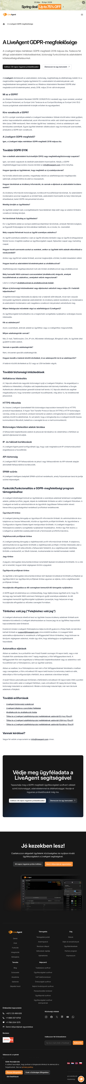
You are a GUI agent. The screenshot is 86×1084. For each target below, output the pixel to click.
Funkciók (15, 948)
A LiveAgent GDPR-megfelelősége (20, 24)
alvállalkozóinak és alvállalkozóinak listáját (35, 283)
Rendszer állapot (43, 946)
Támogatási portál (43, 937)
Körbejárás (15, 957)
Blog (15, 968)
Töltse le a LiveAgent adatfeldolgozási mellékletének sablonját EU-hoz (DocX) (39, 716)
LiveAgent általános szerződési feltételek (23, 708)
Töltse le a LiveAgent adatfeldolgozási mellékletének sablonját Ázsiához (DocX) (40, 724)
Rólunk (70, 937)
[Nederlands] (72, 1063)
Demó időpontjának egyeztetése (58, 864)
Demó (15, 938)
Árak (15, 943)
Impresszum (70, 955)
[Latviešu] (68, 1063)
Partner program (71, 951)
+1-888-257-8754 (13, 1018)
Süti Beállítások (13, 1076)
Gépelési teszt (15, 986)
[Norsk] (76, 1063)
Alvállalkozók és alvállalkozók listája (21, 712)
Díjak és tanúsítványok (71, 942)
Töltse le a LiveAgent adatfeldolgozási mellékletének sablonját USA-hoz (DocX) (39, 720)
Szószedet (15, 972)
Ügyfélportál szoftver (43, 995)
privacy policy (27, 1067)
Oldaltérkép (71, 1079)
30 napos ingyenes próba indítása (28, 864)
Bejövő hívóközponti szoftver (43, 986)
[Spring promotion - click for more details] (43, 5)
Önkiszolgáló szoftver (43, 982)
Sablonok (15, 982)
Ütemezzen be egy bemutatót (57, 67)
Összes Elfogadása (14, 1072)
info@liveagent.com (51, 165)
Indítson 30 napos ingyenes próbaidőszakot (21, 67)
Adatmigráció (43, 942)
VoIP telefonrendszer (43, 977)
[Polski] (80, 1063)
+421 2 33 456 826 (14, 1013)
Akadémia (15, 977)
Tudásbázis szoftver (43, 968)
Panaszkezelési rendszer (43, 991)
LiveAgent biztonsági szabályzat (20, 704)
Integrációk (15, 952)
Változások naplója (43, 951)
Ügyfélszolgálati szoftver (43, 972)
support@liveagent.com (28, 632)
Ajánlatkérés (43, 955)
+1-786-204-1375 (13, 1022)
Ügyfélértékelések (70, 946)
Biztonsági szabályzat (69, 1076)
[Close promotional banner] (83, 2)
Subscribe (78, 1043)
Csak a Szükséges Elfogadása (37, 1072)
